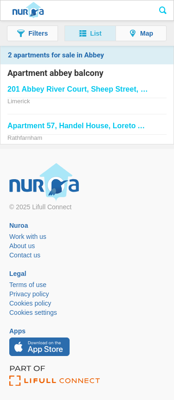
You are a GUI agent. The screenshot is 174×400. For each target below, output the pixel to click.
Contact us (24, 255)
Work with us (27, 236)
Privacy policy (29, 294)
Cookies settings (33, 312)
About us (22, 246)
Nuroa (28, 10)
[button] (32, 33)
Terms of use (27, 284)
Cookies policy (30, 303)
